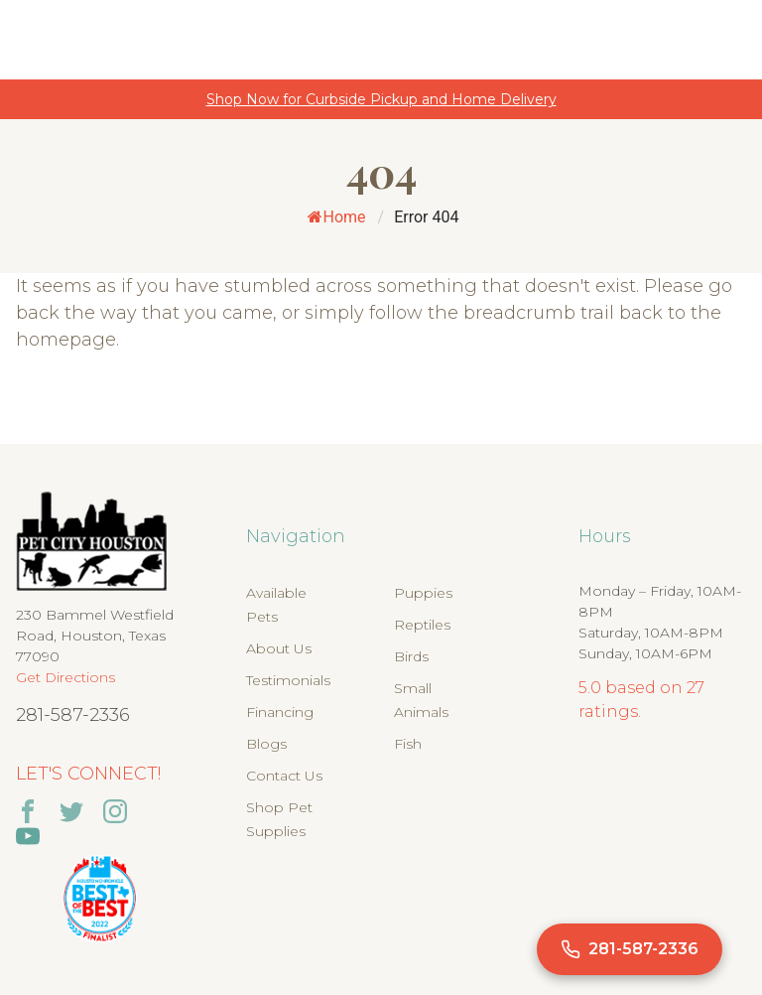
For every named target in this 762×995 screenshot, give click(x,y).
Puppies (423, 593)
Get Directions (65, 677)
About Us (279, 648)
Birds (411, 656)
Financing (280, 712)
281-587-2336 (73, 715)
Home (337, 217)
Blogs (266, 744)
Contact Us (284, 775)
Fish (408, 744)
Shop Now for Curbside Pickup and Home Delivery (381, 99)
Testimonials (288, 680)
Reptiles (422, 625)
